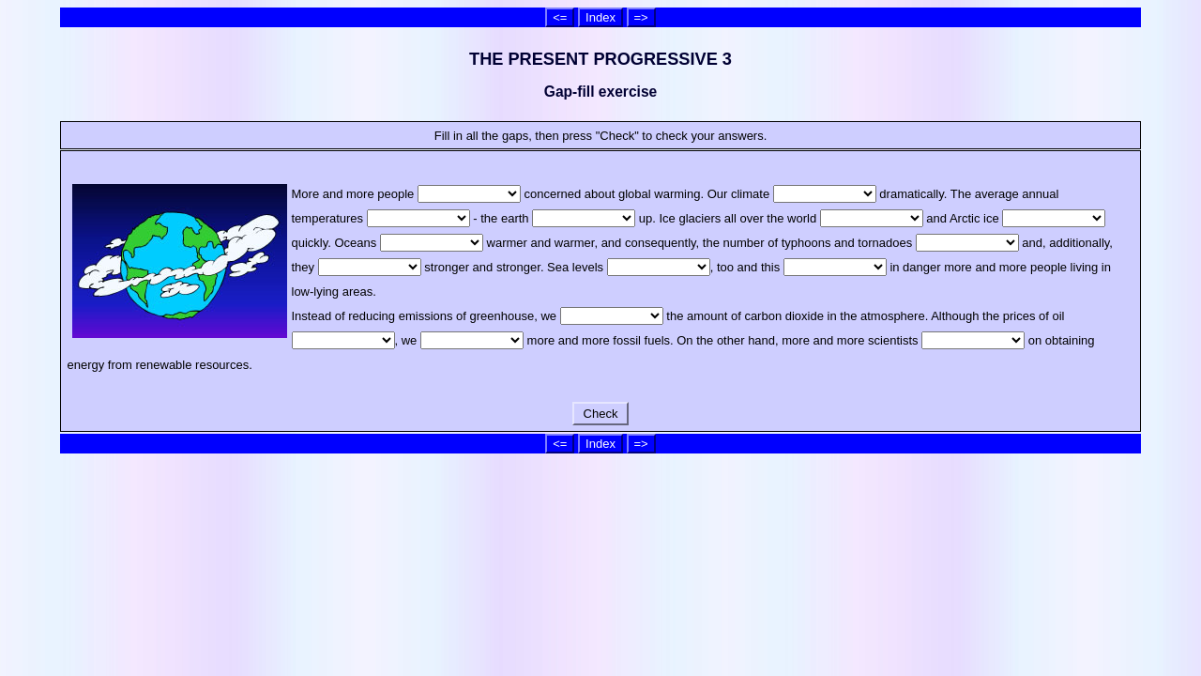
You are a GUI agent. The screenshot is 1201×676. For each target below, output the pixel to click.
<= (560, 17)
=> (641, 17)
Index (600, 17)
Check (600, 414)
